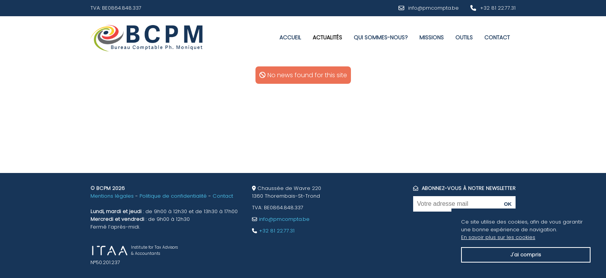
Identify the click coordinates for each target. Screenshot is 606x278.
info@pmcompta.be (433, 8)
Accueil (290, 37)
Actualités (327, 37)
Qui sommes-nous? (381, 37)
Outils (464, 37)
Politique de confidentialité (173, 196)
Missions (431, 37)
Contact (497, 37)
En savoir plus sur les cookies (498, 237)
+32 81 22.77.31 (498, 8)
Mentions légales (112, 196)
